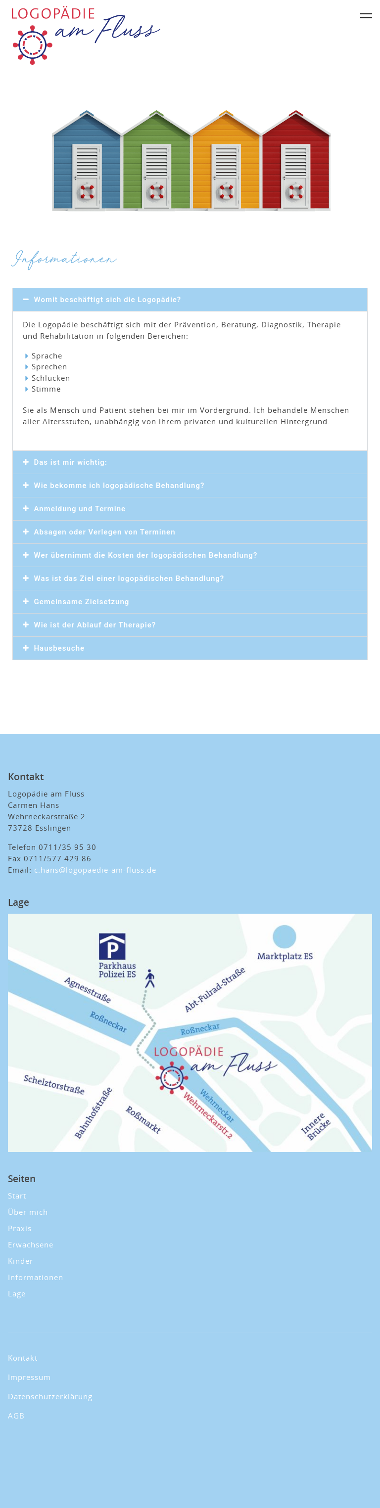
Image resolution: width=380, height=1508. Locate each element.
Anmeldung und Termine (80, 508)
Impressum (29, 1377)
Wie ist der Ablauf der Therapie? (95, 625)
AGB (16, 1415)
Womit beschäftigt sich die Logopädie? (108, 299)
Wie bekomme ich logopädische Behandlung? (119, 485)
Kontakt (23, 1358)
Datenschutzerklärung (50, 1396)
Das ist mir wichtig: (70, 462)
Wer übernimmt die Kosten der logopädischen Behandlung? (146, 555)
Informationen (35, 1277)
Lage (17, 1293)
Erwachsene (30, 1244)
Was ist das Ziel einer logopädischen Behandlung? (129, 578)
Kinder (20, 1261)
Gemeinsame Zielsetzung (82, 601)
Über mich (28, 1212)
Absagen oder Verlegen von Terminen (105, 532)
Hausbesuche (59, 648)
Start (17, 1195)
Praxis (20, 1228)
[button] (190, 299)
